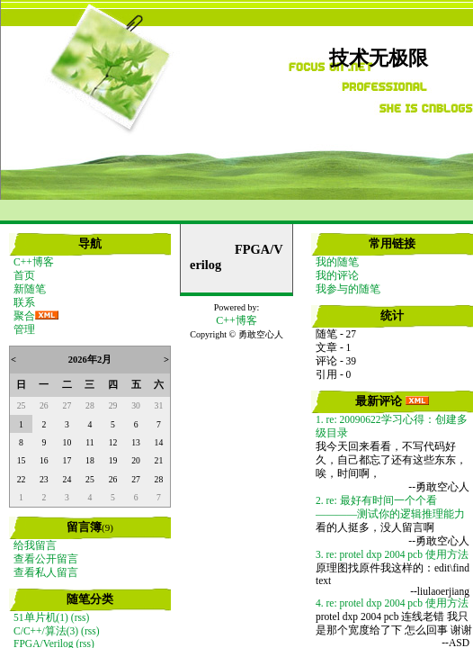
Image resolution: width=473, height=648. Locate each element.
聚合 (24, 315)
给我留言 (35, 545)
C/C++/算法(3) (45, 631)
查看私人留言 (45, 572)
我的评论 (337, 275)
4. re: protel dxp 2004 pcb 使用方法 (392, 603)
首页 (24, 275)
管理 (24, 329)
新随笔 (29, 289)
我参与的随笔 (348, 289)
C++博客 (33, 261)
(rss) (80, 617)
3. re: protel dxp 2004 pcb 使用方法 (392, 554)
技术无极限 (378, 58)
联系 (24, 302)
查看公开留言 (45, 559)
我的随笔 (337, 261)
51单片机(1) (40, 617)
